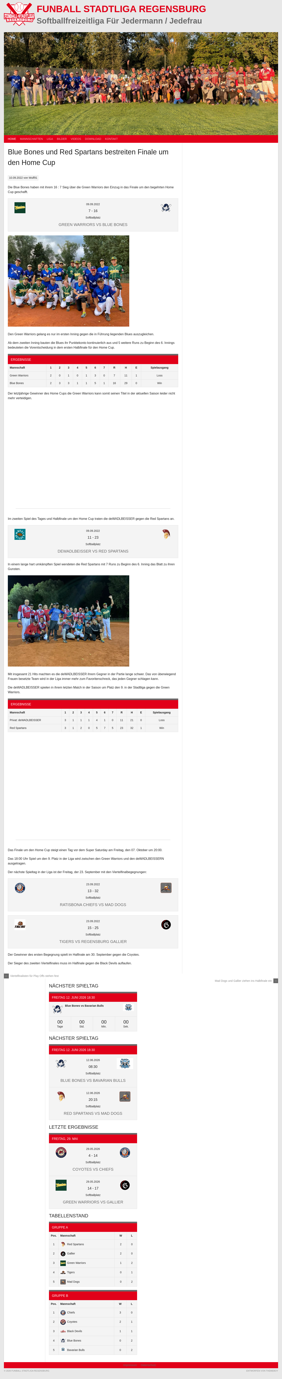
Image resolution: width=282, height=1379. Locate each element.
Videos (76, 138)
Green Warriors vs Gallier (93, 1202)
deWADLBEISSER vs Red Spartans (93, 551)
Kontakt (111, 138)
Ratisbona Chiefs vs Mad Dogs (93, 905)
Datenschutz (148, 1365)
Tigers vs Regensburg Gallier (93, 941)
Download (93, 138)
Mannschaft (68, 1235)
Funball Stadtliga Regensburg (121, 9)
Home (12, 138)
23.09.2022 (93, 884)
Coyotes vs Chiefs (93, 1169)
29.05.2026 (93, 1148)
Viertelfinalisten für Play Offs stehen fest (31, 975)
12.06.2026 (93, 1060)
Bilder (62, 138)
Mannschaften (31, 138)
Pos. (54, 1235)
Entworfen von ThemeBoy (262, 1371)
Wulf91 (33, 177)
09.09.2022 (93, 204)
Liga (50, 138)
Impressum (130, 1365)
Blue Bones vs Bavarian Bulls (84, 1005)
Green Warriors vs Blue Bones (93, 224)
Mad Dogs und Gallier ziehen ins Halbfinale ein (246, 980)
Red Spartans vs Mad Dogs (93, 1113)
